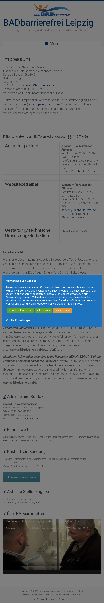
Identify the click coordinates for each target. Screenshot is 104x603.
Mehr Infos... (75, 303)
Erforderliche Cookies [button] (20, 310)
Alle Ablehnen (63, 310)
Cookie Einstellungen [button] (18, 320)
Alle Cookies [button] (43, 310)
